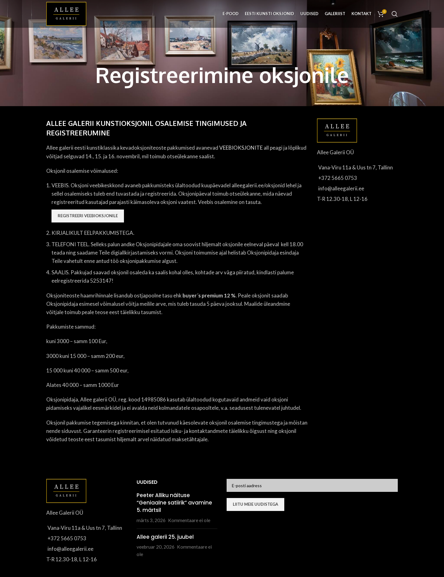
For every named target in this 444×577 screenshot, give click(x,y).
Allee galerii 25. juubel (165, 537)
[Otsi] (394, 14)
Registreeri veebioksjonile (88, 215)
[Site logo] (66, 13)
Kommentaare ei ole (189, 520)
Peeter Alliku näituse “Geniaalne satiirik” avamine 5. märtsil (174, 503)
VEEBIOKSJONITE (241, 147)
